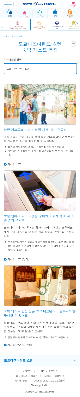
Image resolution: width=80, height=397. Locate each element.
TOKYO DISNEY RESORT (39, 4)
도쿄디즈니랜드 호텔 (18, 68)
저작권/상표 (21, 380)
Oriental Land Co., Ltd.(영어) (49, 380)
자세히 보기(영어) (18, 259)
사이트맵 (27, 371)
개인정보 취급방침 (48, 371)
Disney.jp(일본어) (40, 385)
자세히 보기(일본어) (19, 345)
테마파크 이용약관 (54, 376)
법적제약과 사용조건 (27, 376)
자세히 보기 (14, 164)
